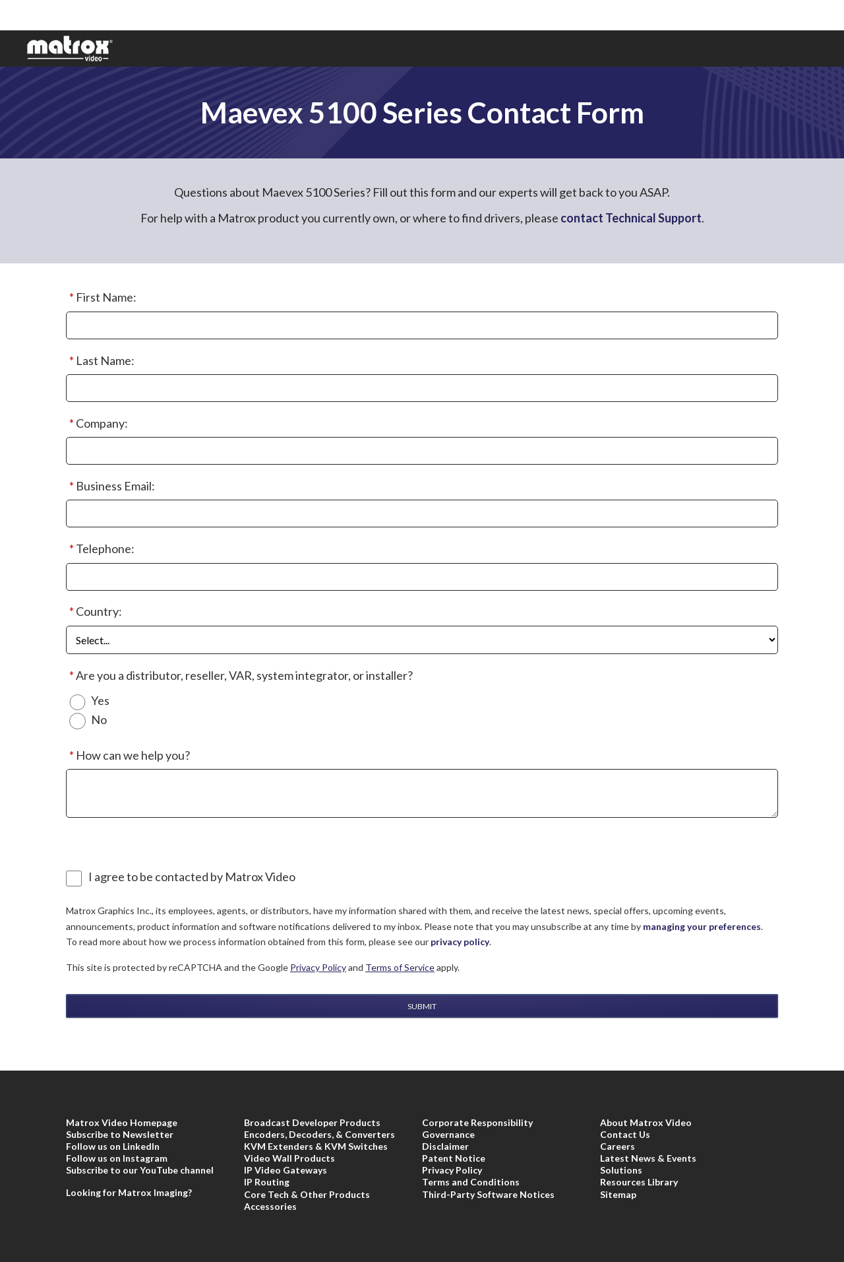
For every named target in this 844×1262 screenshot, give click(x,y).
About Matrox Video (646, 1122)
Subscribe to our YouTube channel (140, 1170)
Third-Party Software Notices (488, 1194)
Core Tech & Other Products (307, 1194)
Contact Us (625, 1134)
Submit (422, 1006)
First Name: (101, 297)
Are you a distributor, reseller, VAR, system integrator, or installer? (239, 676)
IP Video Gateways (285, 1170)
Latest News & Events (648, 1158)
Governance (448, 1134)
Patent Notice (453, 1158)
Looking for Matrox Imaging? (129, 1192)
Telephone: (100, 549)
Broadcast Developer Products (312, 1122)
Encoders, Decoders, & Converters (319, 1134)
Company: (97, 423)
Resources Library (639, 1181)
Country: (94, 612)
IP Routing (266, 1181)
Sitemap (618, 1194)
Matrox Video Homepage (121, 1122)
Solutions (621, 1170)
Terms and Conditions (471, 1181)
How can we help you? (128, 755)
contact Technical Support (631, 218)
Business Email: (110, 486)
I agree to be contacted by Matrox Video (191, 877)
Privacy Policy (318, 967)
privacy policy (460, 941)
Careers (617, 1146)
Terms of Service (400, 967)
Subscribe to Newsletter (119, 1134)
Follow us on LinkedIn (113, 1146)
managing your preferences (702, 926)
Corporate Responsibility (477, 1122)
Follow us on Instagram (116, 1158)
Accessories (270, 1206)
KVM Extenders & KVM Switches (316, 1146)
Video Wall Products (289, 1158)
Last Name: (100, 361)
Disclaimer (445, 1146)
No (99, 720)
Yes (100, 701)
